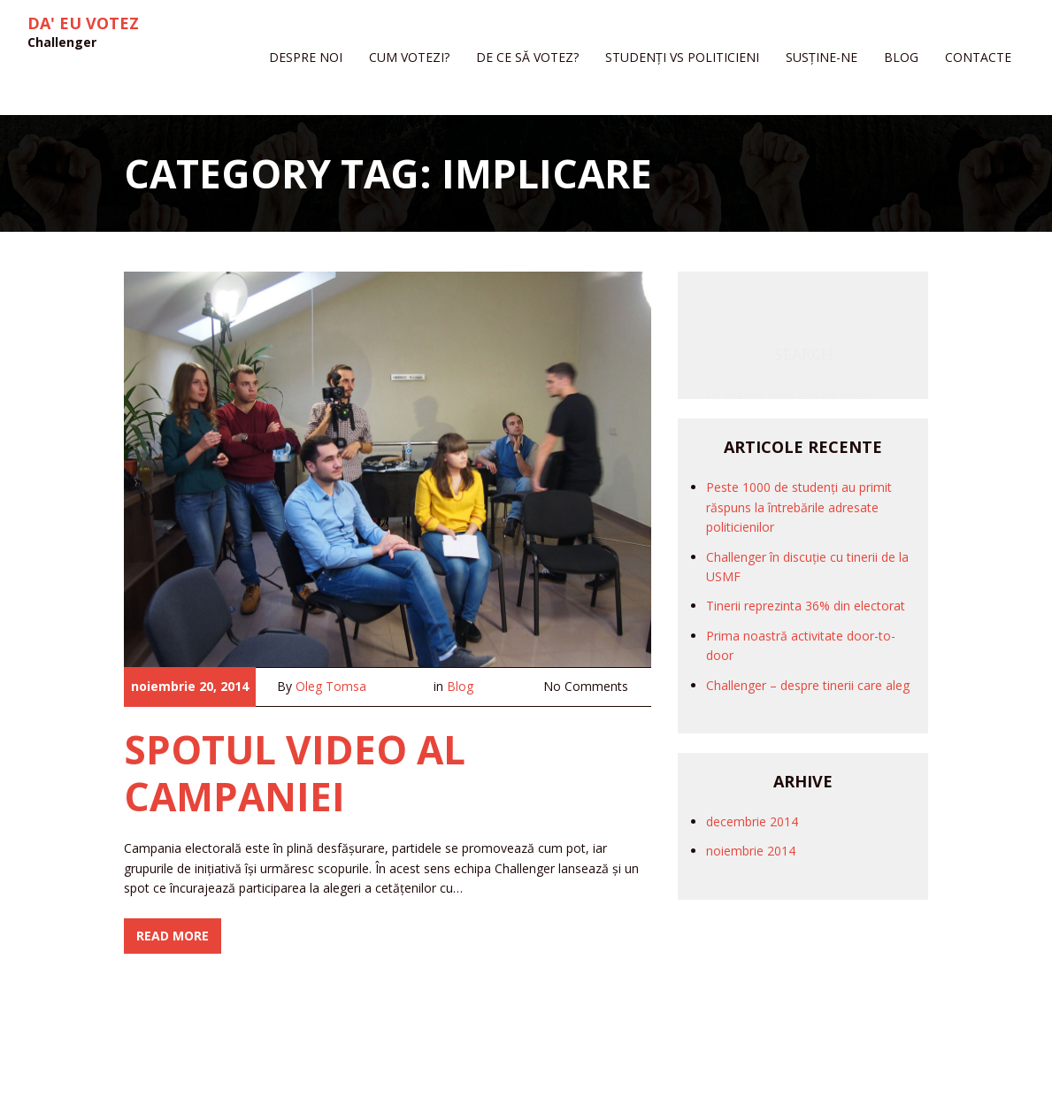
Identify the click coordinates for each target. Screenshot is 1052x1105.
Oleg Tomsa (331, 686)
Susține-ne (821, 57)
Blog (901, 57)
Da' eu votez (83, 24)
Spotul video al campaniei (294, 773)
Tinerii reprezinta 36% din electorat (805, 605)
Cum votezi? (409, 57)
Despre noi (305, 57)
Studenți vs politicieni (682, 57)
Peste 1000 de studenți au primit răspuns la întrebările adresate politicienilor (799, 507)
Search (803, 301)
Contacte (978, 57)
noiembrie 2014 (750, 850)
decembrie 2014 (752, 821)
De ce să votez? (527, 57)
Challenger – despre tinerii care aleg (808, 685)
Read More (172, 935)
